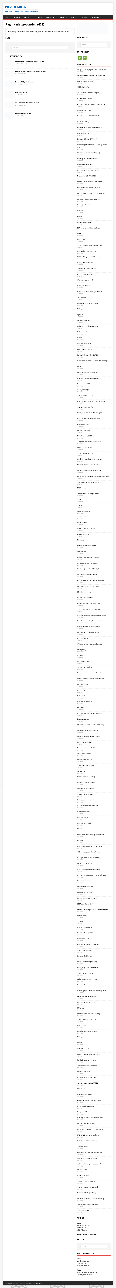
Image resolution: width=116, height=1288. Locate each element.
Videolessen (51, 17)
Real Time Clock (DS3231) (85, 933)
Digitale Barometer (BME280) (87, 962)
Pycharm (80, 840)
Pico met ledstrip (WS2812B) (86, 176)
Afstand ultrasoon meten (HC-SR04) (89, 1100)
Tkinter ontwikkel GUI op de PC (87, 1066)
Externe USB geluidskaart (24, 82)
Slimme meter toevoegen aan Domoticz (90, 679)
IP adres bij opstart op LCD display (88, 569)
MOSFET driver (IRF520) (85, 1095)
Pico (40, 17)
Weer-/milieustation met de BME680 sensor (91, 615)
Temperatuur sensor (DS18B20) (87, 1019)
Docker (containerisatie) (85, 205)
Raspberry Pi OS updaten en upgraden (90, 1152)
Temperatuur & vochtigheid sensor (89, 1204)
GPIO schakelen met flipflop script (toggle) (30, 71)
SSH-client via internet (84, 592)
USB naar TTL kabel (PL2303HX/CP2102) (90, 725)
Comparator (81, 771)
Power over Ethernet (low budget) (88, 1014)
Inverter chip (81, 1025)
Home (7, 17)
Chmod (79, 1043)
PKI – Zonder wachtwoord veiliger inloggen (91, 875)
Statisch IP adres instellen (85, 973)
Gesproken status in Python (86, 546)
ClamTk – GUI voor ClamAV (86, 528)
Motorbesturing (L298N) (85, 436)
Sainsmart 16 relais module (86, 1181)
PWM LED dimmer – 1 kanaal (87, 1060)
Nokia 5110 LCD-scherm (85, 448)
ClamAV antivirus (83, 534)
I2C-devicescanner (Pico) (85, 164)
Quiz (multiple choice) (84, 349)
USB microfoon (82, 916)
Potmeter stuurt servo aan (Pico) (88, 170)
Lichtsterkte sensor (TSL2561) (87, 1141)
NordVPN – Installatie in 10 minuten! (89, 459)
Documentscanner (83, 719)
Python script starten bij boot (87, 979)
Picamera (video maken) (85, 927)
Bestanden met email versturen (87, 996)
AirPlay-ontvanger (83, 390)
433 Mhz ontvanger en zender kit (88, 482)
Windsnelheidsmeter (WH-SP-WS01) (89, 127)
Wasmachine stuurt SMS (85, 280)
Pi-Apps (79, 216)
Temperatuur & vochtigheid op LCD (89, 494)
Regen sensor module (84, 742)
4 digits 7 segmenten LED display (88, 1187)
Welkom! (17, 17)
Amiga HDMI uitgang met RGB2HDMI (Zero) (30, 61)
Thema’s (63, 17)
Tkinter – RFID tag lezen (85, 667)
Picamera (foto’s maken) (85, 985)
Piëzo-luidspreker (83, 133)
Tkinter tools (81, 297)
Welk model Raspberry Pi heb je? (88, 944)
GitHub (79, 829)
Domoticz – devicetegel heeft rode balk (90, 621)
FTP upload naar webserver (86, 1002)
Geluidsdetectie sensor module (87, 731)
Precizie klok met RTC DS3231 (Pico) (89, 116)
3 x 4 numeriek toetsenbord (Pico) (27, 103)
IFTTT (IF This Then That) (85, 263)
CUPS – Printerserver (84, 511)
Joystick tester (82, 690)
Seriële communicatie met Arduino (89, 603)
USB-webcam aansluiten (85, 887)
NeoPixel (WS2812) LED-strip (86, 1193)
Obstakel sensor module (85, 788)
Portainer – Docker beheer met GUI (89, 199)
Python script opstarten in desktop (88, 1054)
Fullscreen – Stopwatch (85, 332)
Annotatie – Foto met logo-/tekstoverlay (90, 580)
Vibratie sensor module (85, 794)
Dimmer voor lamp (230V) (85, 1124)
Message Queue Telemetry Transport (89, 413)
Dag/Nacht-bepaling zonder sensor (89, 372)
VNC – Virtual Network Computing (88, 869)
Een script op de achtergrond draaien (89, 846)
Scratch (79, 505)
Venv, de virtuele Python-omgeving (89, 188)
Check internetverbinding (85, 274)
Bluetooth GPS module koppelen (88, 557)
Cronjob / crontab (83, 1048)
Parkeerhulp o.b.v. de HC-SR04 (87, 355)
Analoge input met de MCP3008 (87, 967)
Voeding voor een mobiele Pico (87, 159)
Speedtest (80, 211)
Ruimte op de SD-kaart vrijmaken (88, 303)
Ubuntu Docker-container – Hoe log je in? (91, 193)
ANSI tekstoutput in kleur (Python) (88, 852)
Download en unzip (83, 1072)
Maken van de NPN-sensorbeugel (88, 627)
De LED (79, 367)
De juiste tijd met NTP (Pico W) (87, 139)
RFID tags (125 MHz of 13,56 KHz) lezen (90, 1118)
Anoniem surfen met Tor (85, 407)
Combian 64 (81, 655)
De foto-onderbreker (84, 430)
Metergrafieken (82, 309)
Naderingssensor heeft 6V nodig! (88, 586)
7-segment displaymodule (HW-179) (89, 442)
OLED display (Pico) (22, 92)
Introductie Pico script (84, 702)
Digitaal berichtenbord (84, 760)
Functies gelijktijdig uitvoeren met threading (92, 361)
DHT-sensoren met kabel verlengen (89, 228)
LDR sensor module (83, 812)
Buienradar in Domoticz (85, 598)
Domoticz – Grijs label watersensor (88, 632)
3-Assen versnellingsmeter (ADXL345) (89, 245)
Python (76, 17)
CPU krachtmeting (83, 661)
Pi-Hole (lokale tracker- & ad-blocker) (89, 713)
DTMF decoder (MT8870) (85, 1106)
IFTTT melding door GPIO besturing (89, 257)
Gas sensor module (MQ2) (86, 777)
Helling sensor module (84, 800)
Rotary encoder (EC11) (84, 222)
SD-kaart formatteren (84, 881)
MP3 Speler (81, 1037)
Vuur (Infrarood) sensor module (87, 806)
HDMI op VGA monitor (84, 892)
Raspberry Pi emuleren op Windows (89, 378)
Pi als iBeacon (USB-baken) (86, 384)
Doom (79, 234)
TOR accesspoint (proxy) (85, 396)
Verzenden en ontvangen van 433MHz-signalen (93, 476)
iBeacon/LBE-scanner (84, 343)
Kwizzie (79, 338)
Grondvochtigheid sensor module (88, 736)
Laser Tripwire (82, 523)
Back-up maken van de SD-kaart (88, 748)
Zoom (79, 500)
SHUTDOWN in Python (84, 864)
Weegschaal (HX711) (84, 424)
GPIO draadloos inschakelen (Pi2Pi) (89, 471)
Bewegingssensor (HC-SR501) (87, 898)
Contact (86, 17)
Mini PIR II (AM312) (83, 817)
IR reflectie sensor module (86, 783)
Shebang (80, 921)
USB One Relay (82, 1170)
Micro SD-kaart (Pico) (84, 110)
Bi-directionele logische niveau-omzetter (90, 1129)
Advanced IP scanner (84, 754)
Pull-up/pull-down (83, 696)
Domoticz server (82, 684)
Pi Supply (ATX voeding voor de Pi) (88, 858)
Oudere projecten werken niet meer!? (89, 182)
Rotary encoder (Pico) (23, 113)
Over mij (97, 17)
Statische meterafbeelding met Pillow (89, 291)
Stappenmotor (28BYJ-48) (85, 765)
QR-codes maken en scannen (87, 575)
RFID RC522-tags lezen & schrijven (88, 1135)
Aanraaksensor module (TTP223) (88, 1083)
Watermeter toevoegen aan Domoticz (89, 644)
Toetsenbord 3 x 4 (83, 1147)
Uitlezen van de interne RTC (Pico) (88, 153)
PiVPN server (81, 488)
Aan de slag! (81, 708)
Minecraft (80, 540)
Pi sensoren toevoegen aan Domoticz (89, 673)
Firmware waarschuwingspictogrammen (90, 835)
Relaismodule (81, 1089)
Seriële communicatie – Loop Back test (90, 609)
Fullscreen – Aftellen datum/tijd (87, 326)
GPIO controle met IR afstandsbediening (90, 1199)
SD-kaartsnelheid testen (85, 453)
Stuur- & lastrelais (83, 1176)
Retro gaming (81, 650)
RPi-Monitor (81, 239)
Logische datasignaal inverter (87, 1031)
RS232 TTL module (83, 286)
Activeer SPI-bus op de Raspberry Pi (89, 1158)
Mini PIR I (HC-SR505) (84, 823)
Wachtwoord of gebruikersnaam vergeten (91, 401)
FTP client (80, 1008)
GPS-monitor (81, 552)
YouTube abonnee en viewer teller (88, 419)
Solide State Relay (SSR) (85, 950)
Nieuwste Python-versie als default (88, 465)
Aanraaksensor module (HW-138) (88, 1077)
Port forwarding (82, 638)
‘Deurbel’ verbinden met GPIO (87, 268)
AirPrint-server (82, 517)
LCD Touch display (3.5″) (85, 904)
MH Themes (39, 1283)
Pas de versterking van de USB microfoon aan (92, 910)
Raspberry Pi (30, 17)
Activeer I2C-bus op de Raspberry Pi (89, 1164)
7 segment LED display (84, 1112)
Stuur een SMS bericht (84, 956)
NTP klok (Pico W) (83, 122)
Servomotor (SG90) (83, 939)
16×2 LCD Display (83, 1210)
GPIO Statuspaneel (83, 320)
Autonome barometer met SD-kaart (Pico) (91, 104)
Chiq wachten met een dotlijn (87, 251)
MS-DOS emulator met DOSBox (87, 563)
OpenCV (80, 315)
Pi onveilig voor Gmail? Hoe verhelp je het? (91, 991)
